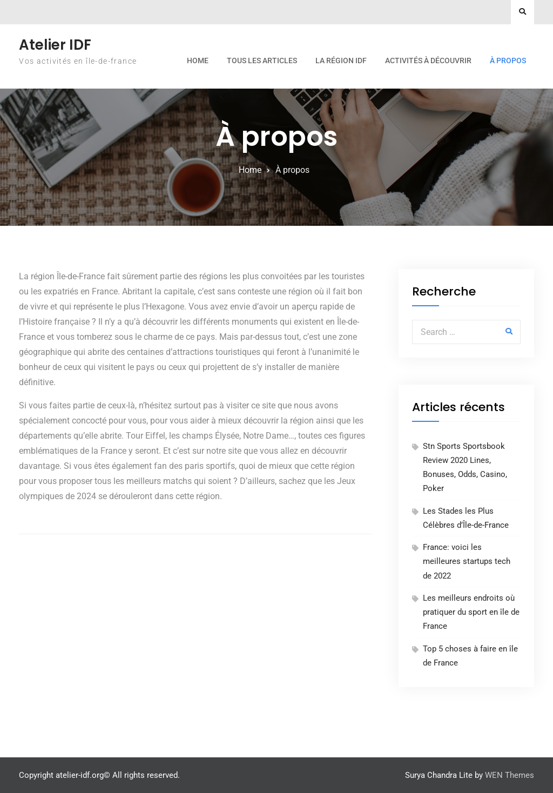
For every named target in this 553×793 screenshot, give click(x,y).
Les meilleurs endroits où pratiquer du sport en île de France (471, 612)
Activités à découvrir (428, 60)
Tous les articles (262, 60)
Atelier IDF (55, 45)
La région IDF (341, 60)
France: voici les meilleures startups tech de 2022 (466, 561)
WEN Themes (509, 775)
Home (197, 60)
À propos (508, 60)
